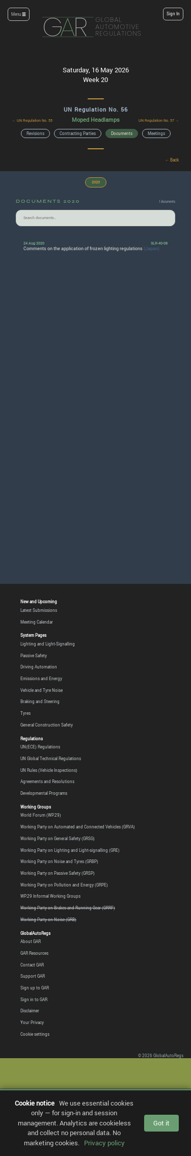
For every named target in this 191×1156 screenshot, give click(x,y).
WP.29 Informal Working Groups (50, 896)
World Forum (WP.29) (40, 815)
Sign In (173, 13)
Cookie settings (34, 1034)
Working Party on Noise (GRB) (48, 919)
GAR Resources (34, 953)
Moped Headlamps (96, 119)
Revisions (35, 133)
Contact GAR (32, 964)
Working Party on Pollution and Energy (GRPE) (64, 885)
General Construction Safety (46, 725)
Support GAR (32, 976)
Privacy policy (104, 1142)
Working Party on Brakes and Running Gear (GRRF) (67, 907)
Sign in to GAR (33, 999)
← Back (172, 160)
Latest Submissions (38, 610)
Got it (161, 1122)
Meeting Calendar (36, 622)
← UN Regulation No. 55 (32, 120)
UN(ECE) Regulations (40, 746)
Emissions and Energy (41, 678)
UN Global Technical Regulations (50, 758)
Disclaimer (29, 1010)
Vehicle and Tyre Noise (41, 690)
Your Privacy (32, 1022)
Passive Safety (33, 655)
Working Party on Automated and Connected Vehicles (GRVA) (77, 826)
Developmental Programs (43, 793)
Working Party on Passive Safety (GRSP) (57, 873)
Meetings (156, 133)
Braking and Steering (40, 701)
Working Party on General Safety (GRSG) (57, 838)
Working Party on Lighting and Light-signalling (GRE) (70, 850)
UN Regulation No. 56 (96, 109)
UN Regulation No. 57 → (159, 120)
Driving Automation (38, 666)
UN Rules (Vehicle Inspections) (48, 770)
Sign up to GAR (34, 987)
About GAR (30, 941)
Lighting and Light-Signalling (47, 644)
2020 (96, 182)
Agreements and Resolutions (47, 781)
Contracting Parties (78, 133)
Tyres (25, 713)
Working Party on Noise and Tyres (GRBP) (59, 861)
